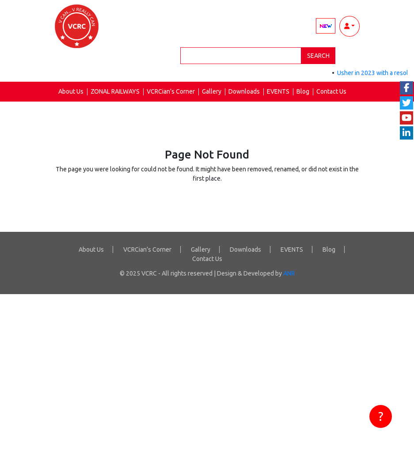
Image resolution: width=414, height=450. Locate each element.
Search (318, 55)
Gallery (211, 91)
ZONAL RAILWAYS (115, 91)
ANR (289, 273)
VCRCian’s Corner (171, 91)
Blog (302, 91)
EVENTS (278, 91)
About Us (71, 91)
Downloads (244, 91)
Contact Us (331, 91)
